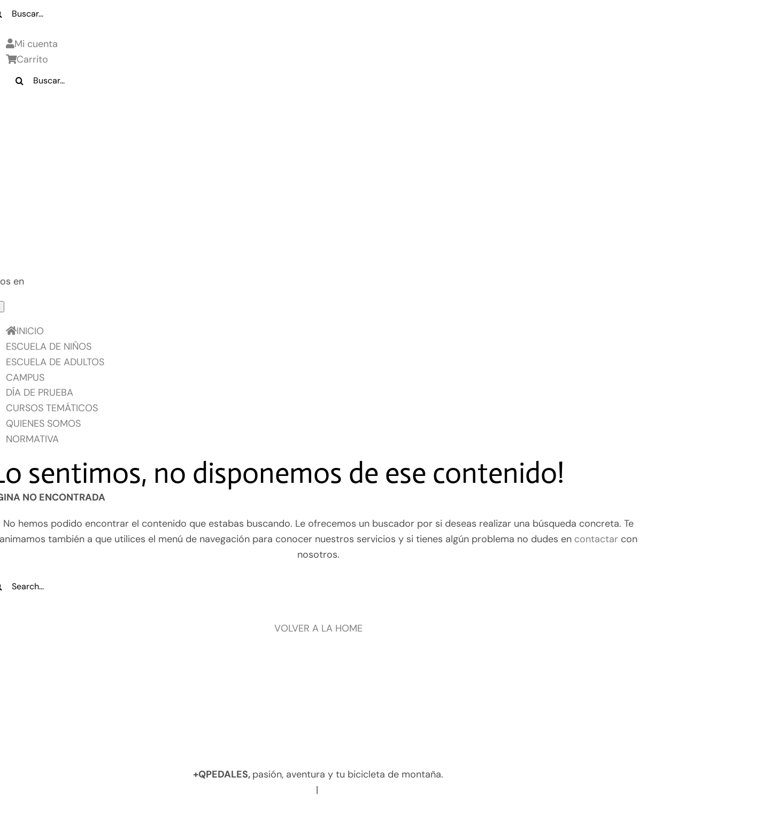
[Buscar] (19, 80)
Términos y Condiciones (422, 815)
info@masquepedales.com (383, 789)
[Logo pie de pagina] (318, 681)
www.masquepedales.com (253, 789)
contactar (596, 539)
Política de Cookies (315, 815)
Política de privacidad (212, 815)
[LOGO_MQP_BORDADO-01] (318, 111)
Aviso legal (129, 815)
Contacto (509, 815)
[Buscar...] (329, 80)
